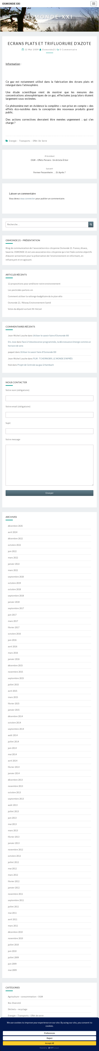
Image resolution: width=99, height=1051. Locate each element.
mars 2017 (13, 621)
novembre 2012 (15, 849)
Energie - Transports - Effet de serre (28, 140)
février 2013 (13, 836)
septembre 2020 (16, 576)
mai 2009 (12, 970)
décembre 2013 (15, 779)
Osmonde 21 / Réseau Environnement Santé (29, 302)
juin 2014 (12, 748)
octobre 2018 (14, 589)
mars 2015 (13, 697)
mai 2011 (12, 912)
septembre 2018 (16, 595)
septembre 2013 (16, 798)
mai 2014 (12, 754)
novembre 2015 (15, 671)
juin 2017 (12, 614)
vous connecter (27, 198)
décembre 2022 (15, 538)
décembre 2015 (15, 665)
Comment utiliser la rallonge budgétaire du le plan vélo (35, 296)
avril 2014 (12, 760)
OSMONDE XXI (11, 3)
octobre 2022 (14, 544)
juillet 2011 (13, 906)
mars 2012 (13, 874)
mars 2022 (13, 557)
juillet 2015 (13, 684)
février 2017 (13, 627)
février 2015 (13, 703)
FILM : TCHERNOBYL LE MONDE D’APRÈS (53, 358)
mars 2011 (13, 925)
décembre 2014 (15, 716)
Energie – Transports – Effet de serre (26, 1015)
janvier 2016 (14, 659)
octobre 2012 (14, 855)
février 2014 (13, 766)
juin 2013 (12, 817)
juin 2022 (12, 551)
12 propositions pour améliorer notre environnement (34, 283)
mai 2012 (12, 868)
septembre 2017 (16, 608)
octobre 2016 (14, 633)
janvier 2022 (14, 563)
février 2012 (13, 881)
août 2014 (13, 735)
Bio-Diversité (14, 1002)
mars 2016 (13, 652)
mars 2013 (13, 830)
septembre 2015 (16, 678)
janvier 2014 (14, 773)
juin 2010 (12, 951)
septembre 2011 (16, 900)
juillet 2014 (13, 741)
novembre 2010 (15, 938)
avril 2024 (12, 532)
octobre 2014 (14, 722)
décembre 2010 (15, 932)
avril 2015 (12, 690)
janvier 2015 (14, 709)
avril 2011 (12, 919)
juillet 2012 (13, 862)
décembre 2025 (15, 525)
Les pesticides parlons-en (20, 290)
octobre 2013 (14, 792)
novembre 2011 (15, 893)
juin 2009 (12, 963)
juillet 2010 (13, 944)
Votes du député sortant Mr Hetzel (25, 308)
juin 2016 (12, 640)
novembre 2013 (15, 786)
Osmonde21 (49, 49)
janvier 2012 (14, 887)
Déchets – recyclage (17, 1009)
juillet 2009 (13, 957)
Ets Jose (12, 341)
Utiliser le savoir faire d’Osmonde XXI (51, 335)
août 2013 (13, 805)
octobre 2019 (14, 583)
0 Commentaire (68, 49)
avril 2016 (12, 646)
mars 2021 (13, 570)
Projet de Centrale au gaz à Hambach (35, 364)
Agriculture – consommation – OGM (25, 996)
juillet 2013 (13, 811)
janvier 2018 (14, 601)
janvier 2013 (14, 843)
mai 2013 (12, 824)
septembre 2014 (16, 728)
